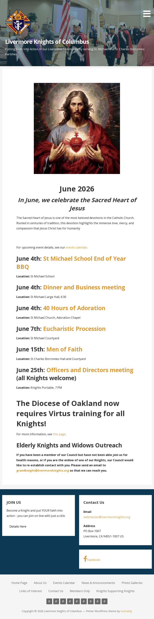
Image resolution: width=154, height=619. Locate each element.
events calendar (76, 247)
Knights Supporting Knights (115, 591)
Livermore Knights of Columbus (47, 41)
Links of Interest (30, 591)
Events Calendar (64, 583)
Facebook (91, 559)
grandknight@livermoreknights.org (42, 470)
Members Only (80, 591)
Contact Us (55, 591)
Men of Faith (64, 349)
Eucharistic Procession (74, 328)
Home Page (19, 583)
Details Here (17, 526)
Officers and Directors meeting (89, 370)
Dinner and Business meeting (84, 287)
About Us (40, 583)
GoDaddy (126, 611)
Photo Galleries (132, 583)
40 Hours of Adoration (74, 308)
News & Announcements (98, 583)
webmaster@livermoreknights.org (106, 517)
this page (59, 434)
